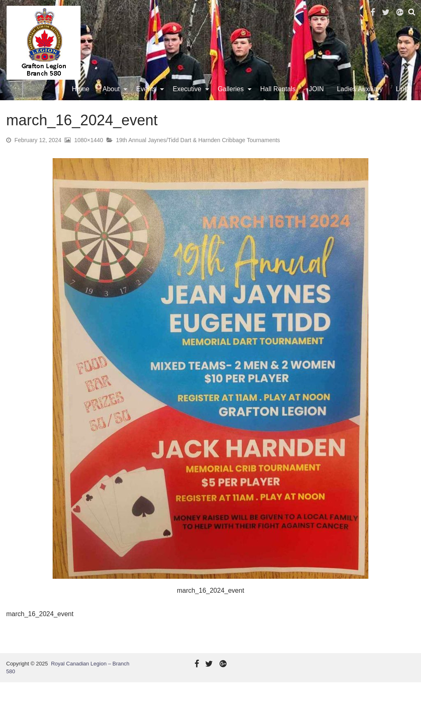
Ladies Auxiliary (361, 98)
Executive (188, 98)
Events (148, 98)
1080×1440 (88, 160)
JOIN (317, 98)
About (113, 98)
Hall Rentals (279, 98)
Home (82, 98)
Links (405, 98)
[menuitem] (82, 99)
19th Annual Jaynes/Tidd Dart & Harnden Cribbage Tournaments (198, 160)
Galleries (232, 98)
